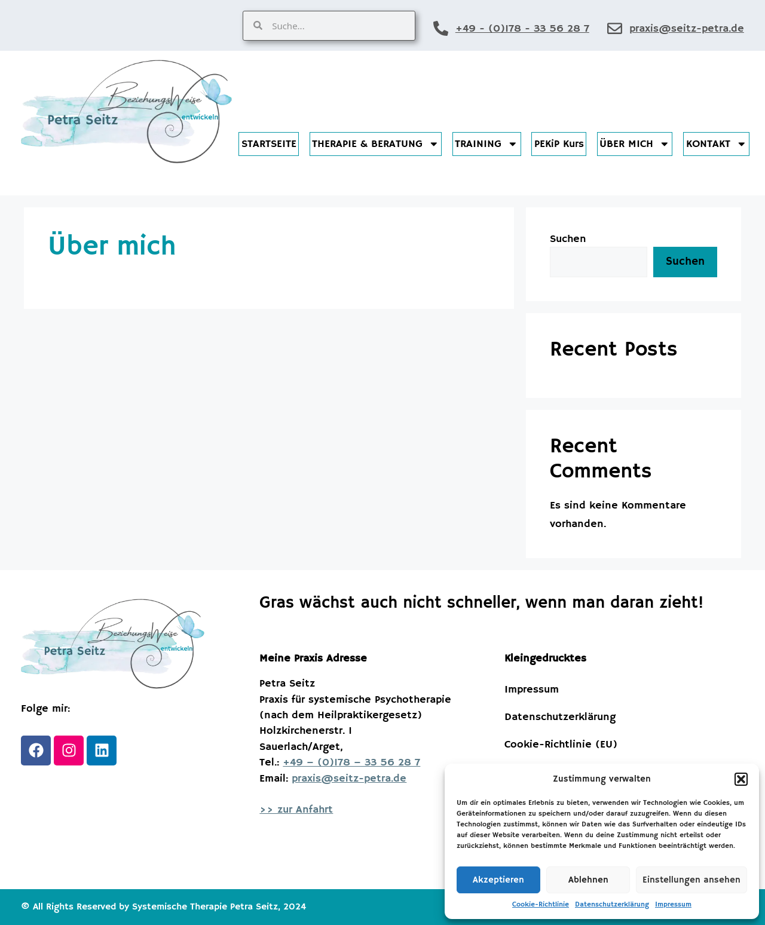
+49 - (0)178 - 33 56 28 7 (522, 28)
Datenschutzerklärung (612, 904)
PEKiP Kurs (559, 144)
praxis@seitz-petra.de (686, 28)
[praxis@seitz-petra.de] (614, 28)
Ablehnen (588, 880)
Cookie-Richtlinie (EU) (560, 744)
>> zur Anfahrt (296, 809)
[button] (741, 779)
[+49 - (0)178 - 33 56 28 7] (440, 28)
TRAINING (486, 144)
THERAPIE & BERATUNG (375, 144)
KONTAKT (716, 144)
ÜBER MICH (634, 144)
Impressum (673, 904)
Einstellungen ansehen (691, 880)
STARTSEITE (268, 144)
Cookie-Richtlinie (540, 904)
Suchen (568, 239)
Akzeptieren (498, 880)
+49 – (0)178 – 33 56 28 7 (351, 762)
